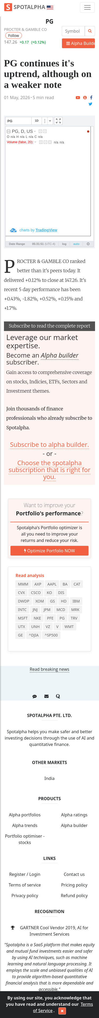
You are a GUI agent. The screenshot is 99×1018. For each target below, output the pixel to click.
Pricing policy (74, 885)
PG (49, 21)
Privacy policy (24, 895)
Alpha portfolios (25, 815)
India (49, 778)
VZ (48, 626)
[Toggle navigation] (87, 7)
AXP (37, 584)
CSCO (36, 592)
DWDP (23, 601)
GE (20, 635)
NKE (37, 618)
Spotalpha (28, 7)
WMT (69, 626)
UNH (35, 626)
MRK (75, 609)
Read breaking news (49, 669)
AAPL (52, 584)
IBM (76, 601)
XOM (39, 601)
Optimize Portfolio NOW (49, 551)
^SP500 (51, 635)
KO (49, 592)
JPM (47, 609)
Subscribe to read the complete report (49, 326)
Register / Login (24, 874)
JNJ (35, 609)
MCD (60, 609)
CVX (21, 592)
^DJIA (34, 635)
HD (64, 601)
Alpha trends (24, 825)
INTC (22, 609)
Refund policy (74, 895)
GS (52, 601)
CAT (77, 584)
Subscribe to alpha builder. (49, 444)
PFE (50, 618)
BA (65, 584)
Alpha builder (59, 355)
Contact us (74, 874)
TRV (74, 618)
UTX (21, 626)
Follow (13, 35)
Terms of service (25, 885)
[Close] (62, 1011)
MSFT (22, 618)
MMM (23, 584)
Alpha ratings (74, 815)
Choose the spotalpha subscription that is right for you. (49, 469)
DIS (61, 592)
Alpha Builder (80, 43)
